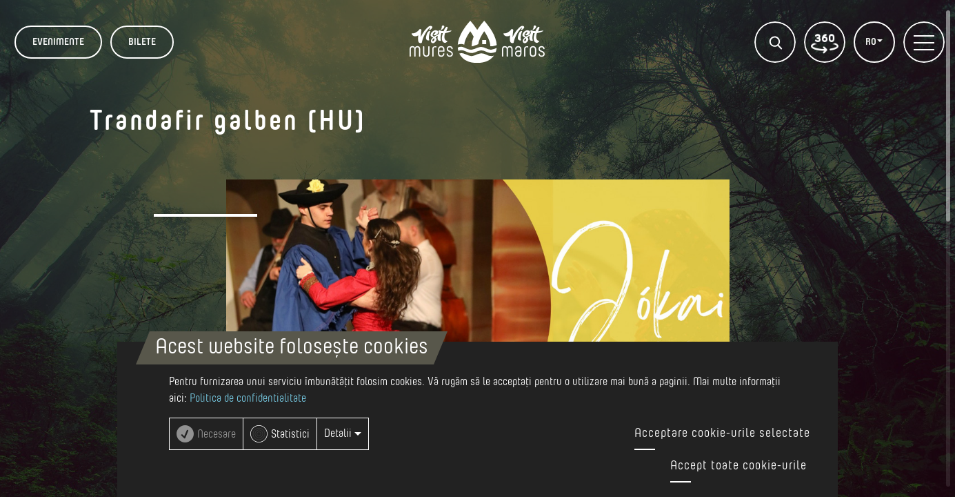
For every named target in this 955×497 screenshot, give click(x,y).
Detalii (342, 433)
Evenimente (58, 42)
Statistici (290, 434)
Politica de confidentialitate (248, 398)
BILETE (142, 42)
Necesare (216, 434)
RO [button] (871, 42)
